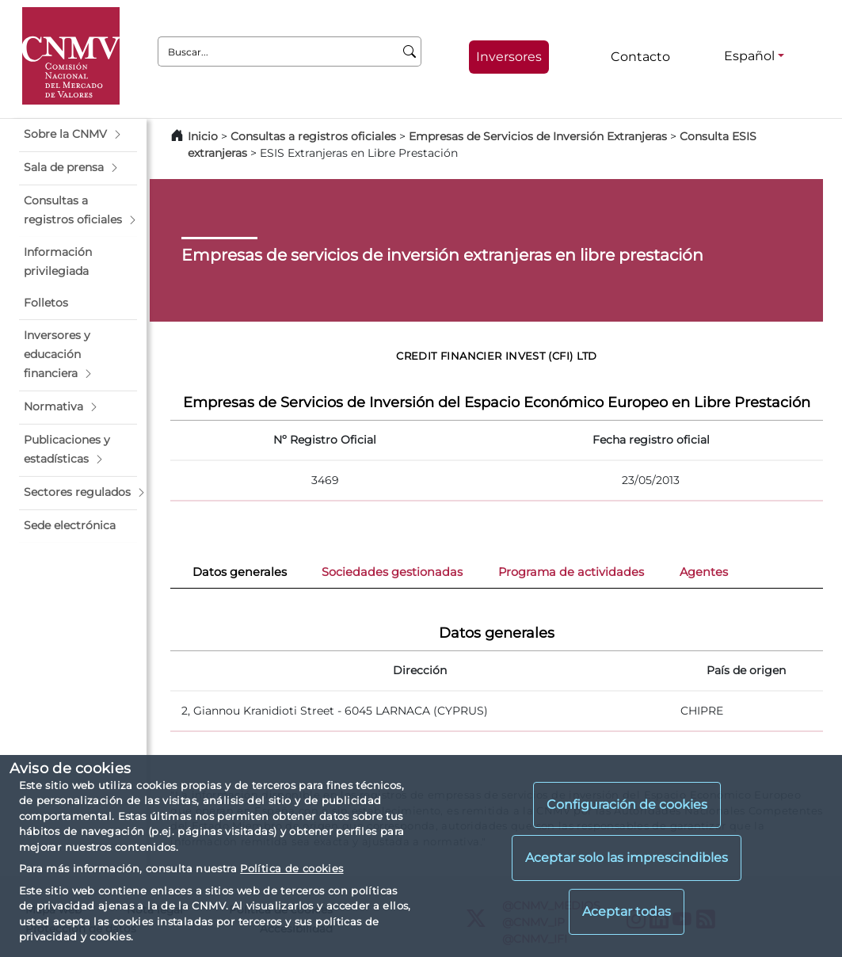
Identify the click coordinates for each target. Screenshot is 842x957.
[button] (78, 135)
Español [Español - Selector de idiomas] (749, 55)
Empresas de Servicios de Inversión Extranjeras (538, 136)
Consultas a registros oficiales (313, 136)
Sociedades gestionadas (392, 572)
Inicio (203, 136)
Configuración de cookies (627, 804)
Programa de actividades (571, 572)
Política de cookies (291, 868)
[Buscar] (409, 51)
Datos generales (239, 572)
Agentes (704, 572)
